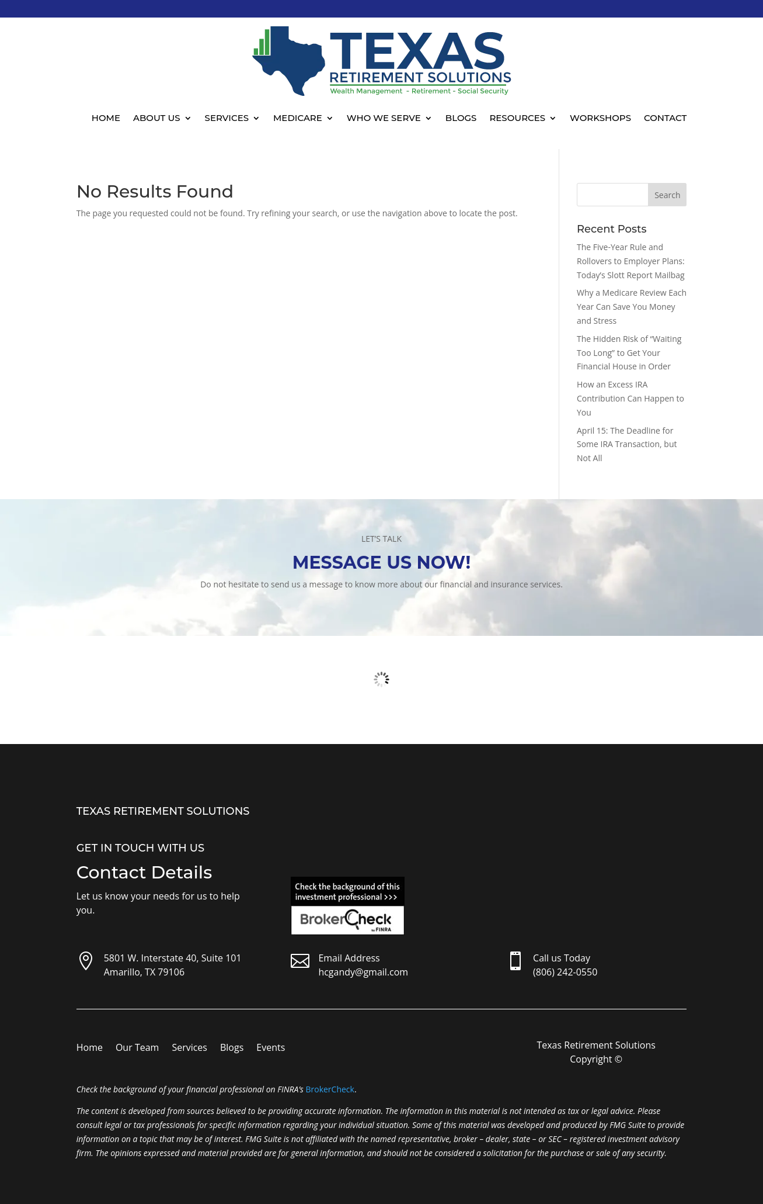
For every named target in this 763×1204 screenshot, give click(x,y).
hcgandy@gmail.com (363, 972)
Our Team (137, 1048)
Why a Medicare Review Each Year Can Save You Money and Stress (632, 306)
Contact (665, 117)
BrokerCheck (329, 1089)
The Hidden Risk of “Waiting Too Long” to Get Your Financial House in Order (629, 352)
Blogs (461, 117)
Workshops (600, 117)
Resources (517, 117)
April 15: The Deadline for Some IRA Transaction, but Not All (627, 444)
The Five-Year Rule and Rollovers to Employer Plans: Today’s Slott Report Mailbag (631, 261)
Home (106, 117)
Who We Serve (384, 117)
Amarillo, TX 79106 (144, 972)
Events (270, 1048)
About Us (156, 117)
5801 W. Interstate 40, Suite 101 (173, 958)
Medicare (297, 117)
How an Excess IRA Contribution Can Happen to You (630, 398)
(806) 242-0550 (565, 972)
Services (227, 117)
